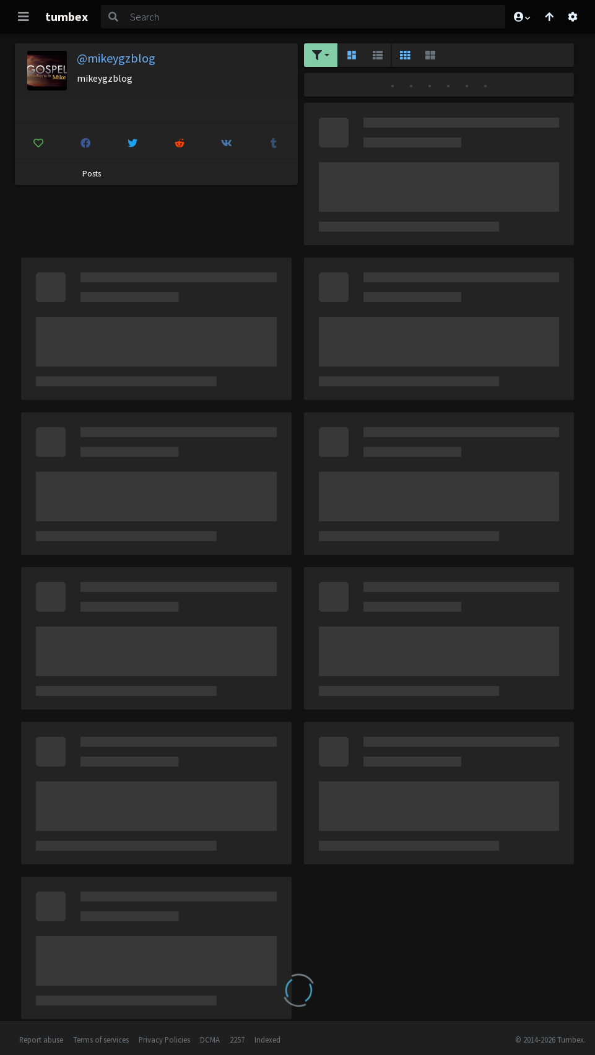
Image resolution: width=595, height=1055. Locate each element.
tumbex (66, 16)
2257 (237, 1039)
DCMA (210, 1039)
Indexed (267, 1039)
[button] (521, 16)
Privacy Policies (164, 1039)
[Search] (315, 16)
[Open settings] (572, 16)
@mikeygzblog (116, 58)
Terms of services (101, 1039)
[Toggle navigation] (23, 16)
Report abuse (41, 1039)
